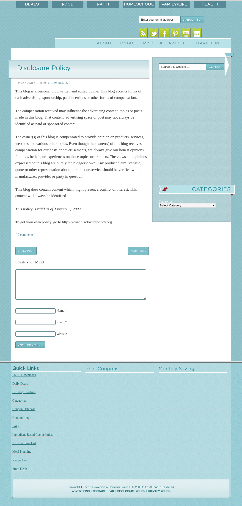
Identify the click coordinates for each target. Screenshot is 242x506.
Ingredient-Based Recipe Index (32, 434)
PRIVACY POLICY (159, 491)
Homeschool (139, 4)
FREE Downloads (24, 375)
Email (196, 34)
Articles (178, 43)
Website (62, 334)
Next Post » (138, 251)
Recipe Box (20, 460)
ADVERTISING (81, 491)
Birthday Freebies (24, 392)
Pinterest (175, 34)
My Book (153, 43)
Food (68, 4)
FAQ (15, 426)
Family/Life (174, 4)
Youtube (186, 34)
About (104, 43)
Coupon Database (23, 409)
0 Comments (58, 82)
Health (210, 4)
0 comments (25, 234)
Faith (103, 4)
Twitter (153, 34)
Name (60, 310)
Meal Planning (21, 451)
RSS (143, 34)
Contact (127, 43)
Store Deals (20, 469)
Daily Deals (20, 383)
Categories (19, 400)
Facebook (164, 34)
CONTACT (99, 491)
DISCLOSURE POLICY (131, 491)
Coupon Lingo (21, 417)
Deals (32, 4)
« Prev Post (26, 251)
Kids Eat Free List (24, 443)
